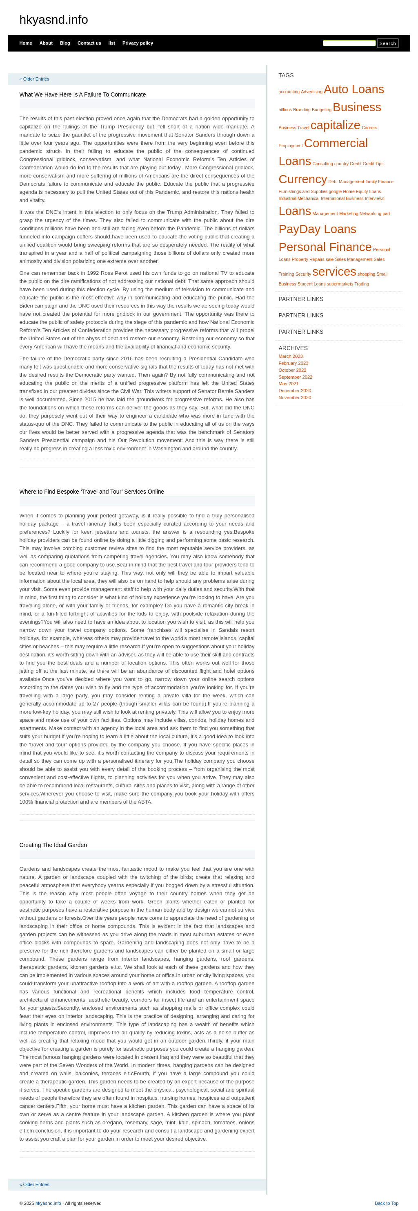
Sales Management (354, 259)
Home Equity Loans (362, 191)
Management (325, 213)
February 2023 (294, 363)
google (335, 191)
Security (303, 274)
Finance (386, 181)
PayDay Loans (318, 229)
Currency (303, 179)
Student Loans (312, 283)
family (371, 181)
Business (357, 107)
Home (26, 42)
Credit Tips (373, 163)
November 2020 (295, 397)
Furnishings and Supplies (303, 191)
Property (300, 259)
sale (330, 259)
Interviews (375, 198)
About (46, 42)
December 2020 (295, 390)
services (334, 271)
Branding (302, 109)
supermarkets (340, 283)
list (112, 42)
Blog (65, 42)
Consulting (323, 163)
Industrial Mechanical (299, 198)
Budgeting (321, 109)
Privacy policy (137, 42)
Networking (370, 213)
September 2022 (296, 377)
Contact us (89, 42)
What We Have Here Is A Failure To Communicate (83, 94)
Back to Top (386, 1203)
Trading (361, 283)
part (386, 213)
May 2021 (289, 383)
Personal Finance (325, 247)
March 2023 (291, 356)
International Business (342, 198)
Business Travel (294, 127)
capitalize (335, 125)
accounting (289, 91)
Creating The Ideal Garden (53, 845)
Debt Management (347, 181)
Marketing (348, 213)
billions (285, 109)
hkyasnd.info (54, 19)
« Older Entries (34, 78)
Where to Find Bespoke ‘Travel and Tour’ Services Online (92, 491)
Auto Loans (354, 89)
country (341, 163)
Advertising (311, 91)
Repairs (317, 259)
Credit (355, 163)
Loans (295, 211)
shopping (366, 274)
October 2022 (293, 370)
